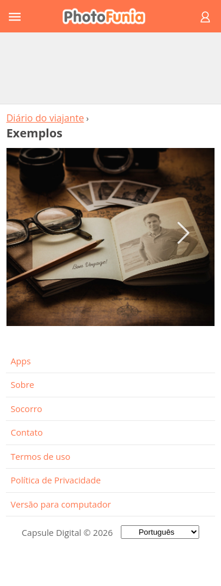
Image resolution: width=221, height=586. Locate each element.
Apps (21, 361)
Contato (26, 432)
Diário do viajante (45, 117)
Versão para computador (61, 504)
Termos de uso (40, 456)
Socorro (26, 408)
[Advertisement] (111, 67)
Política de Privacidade (56, 480)
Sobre (22, 384)
